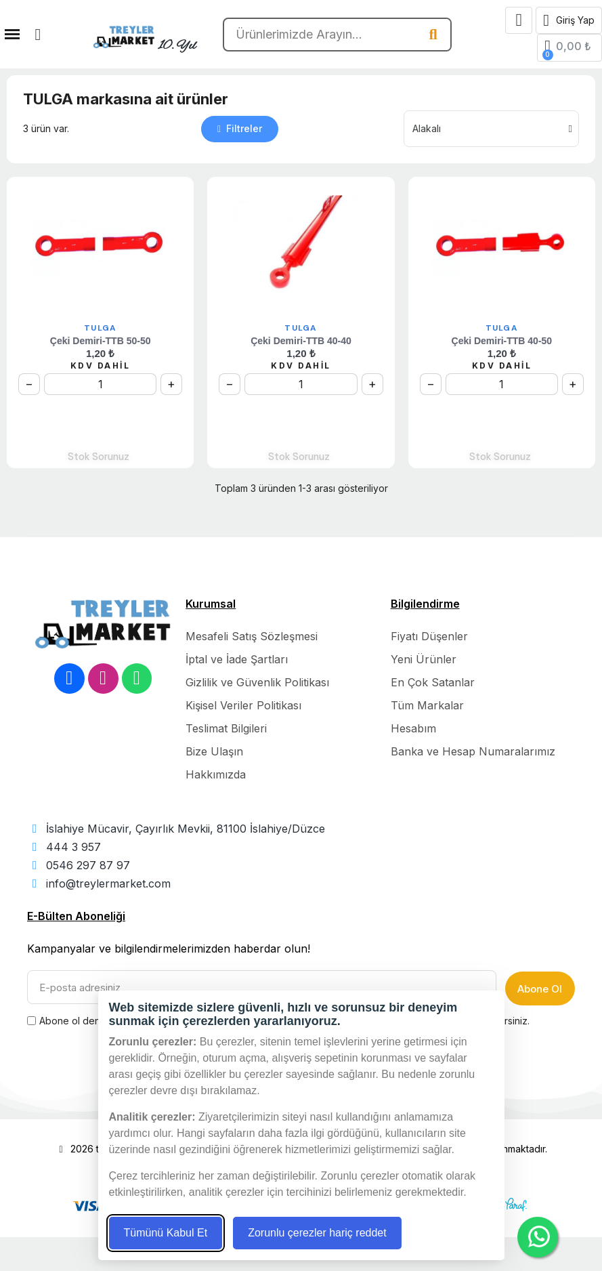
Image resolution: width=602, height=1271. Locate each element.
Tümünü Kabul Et (166, 1232)
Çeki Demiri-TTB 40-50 (502, 340)
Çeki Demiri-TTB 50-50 (100, 340)
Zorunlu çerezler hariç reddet (317, 1232)
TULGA (100, 327)
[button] (38, 34)
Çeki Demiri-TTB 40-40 (301, 340)
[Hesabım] (569, 20)
